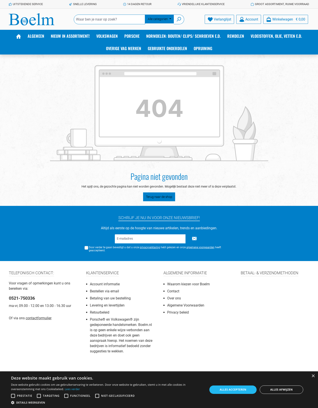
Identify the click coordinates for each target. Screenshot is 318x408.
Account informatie (105, 284)
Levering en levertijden (107, 305)
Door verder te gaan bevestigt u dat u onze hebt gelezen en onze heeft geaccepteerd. (155, 249)
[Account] (248, 19)
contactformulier (38, 318)
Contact (173, 291)
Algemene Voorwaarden (185, 305)
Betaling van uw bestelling (110, 298)
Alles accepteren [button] (233, 389)
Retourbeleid (99, 312)
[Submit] (194, 238)
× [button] (313, 376)
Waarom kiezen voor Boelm (188, 284)
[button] (106, 402)
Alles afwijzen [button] (281, 389)
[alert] (159, 389)
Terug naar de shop (159, 197)
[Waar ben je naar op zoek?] (109, 19)
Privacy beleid (178, 312)
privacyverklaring (150, 247)
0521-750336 (22, 298)
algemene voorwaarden (200, 247)
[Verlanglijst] (219, 19)
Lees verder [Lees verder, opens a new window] (72, 389)
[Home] (18, 36)
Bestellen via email (104, 291)
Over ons (174, 298)
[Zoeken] (179, 19)
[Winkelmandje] (285, 19)
